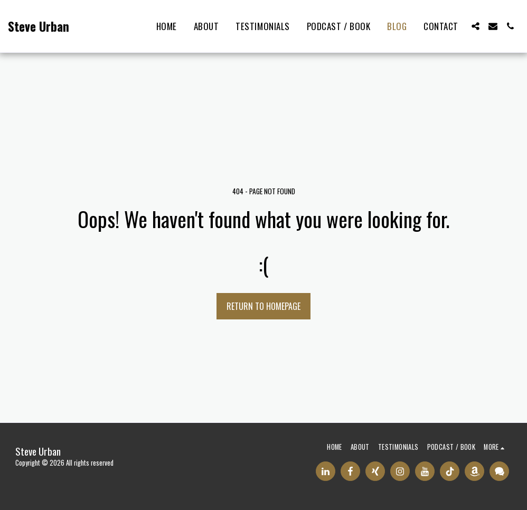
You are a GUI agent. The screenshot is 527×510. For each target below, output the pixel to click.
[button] (475, 26)
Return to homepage (263, 306)
